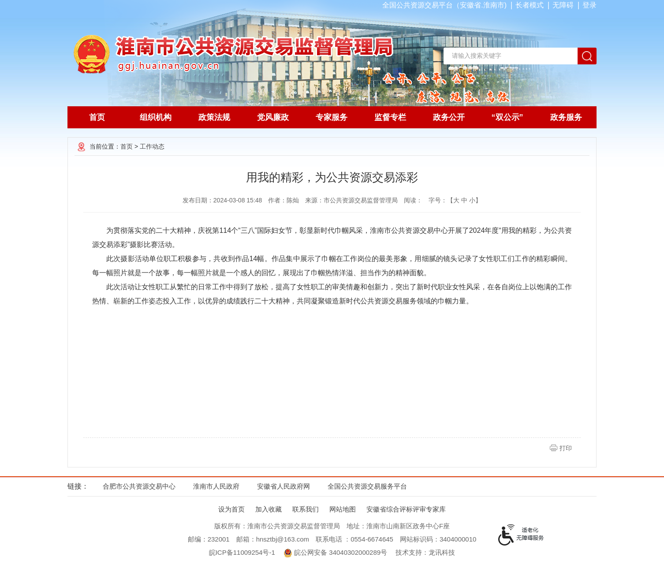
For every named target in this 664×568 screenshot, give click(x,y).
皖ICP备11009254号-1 (242, 552)
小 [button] (472, 200)
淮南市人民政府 (216, 486)
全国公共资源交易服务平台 (367, 486)
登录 (589, 5)
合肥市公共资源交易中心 (139, 486)
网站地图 (342, 509)
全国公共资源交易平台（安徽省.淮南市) (444, 5)
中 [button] (464, 200)
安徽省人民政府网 (283, 486)
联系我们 (305, 509)
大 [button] (456, 200)
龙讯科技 (442, 552)
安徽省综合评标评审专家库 (406, 509)
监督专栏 (390, 117)
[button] (529, 5)
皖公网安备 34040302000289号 (335, 553)
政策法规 (214, 117)
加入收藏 (268, 509)
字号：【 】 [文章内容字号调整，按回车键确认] (455, 200)
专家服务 (331, 117)
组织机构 (156, 117)
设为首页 (231, 509)
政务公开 (449, 117)
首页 (97, 117)
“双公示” (507, 117)
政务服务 (566, 117)
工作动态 (152, 146)
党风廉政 (273, 117)
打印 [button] (566, 448)
